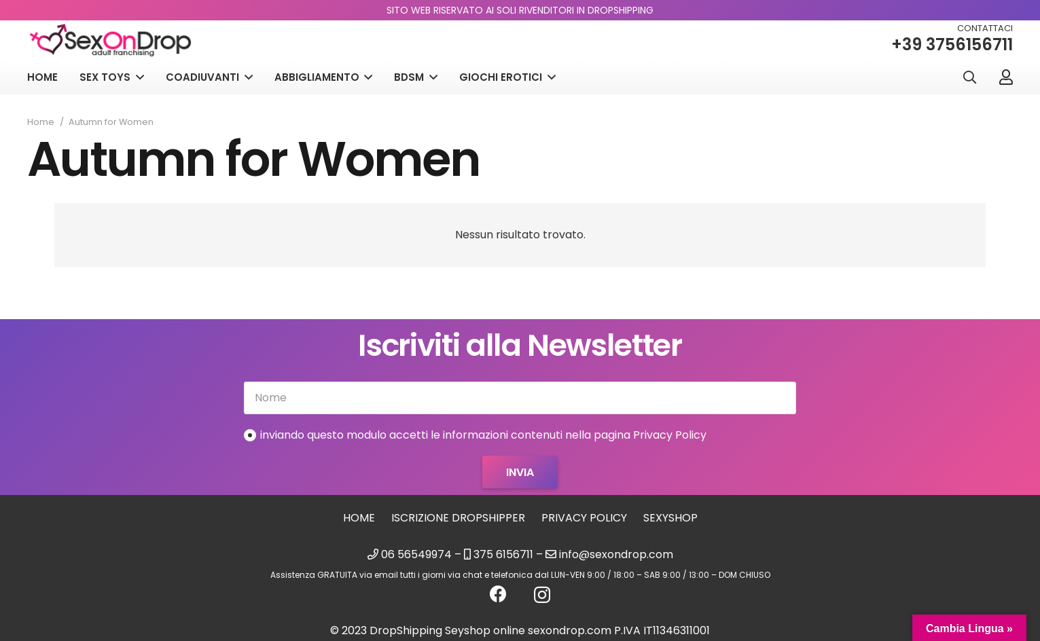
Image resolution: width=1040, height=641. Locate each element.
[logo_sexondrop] (112, 40)
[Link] (1006, 77)
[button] (969, 77)
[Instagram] (542, 594)
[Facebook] (498, 593)
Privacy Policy (584, 518)
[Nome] (520, 398)
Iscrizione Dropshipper (458, 518)
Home (359, 518)
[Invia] (520, 472)
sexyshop (670, 518)
